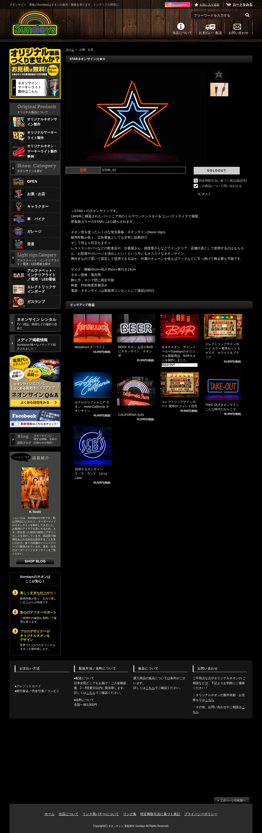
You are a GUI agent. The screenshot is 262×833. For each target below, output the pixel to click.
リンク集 (129, 814)
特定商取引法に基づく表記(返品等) (223, 180)
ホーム (70, 49)
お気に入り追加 (209, 4)
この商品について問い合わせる (220, 186)
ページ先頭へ (231, 800)
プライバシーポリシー (200, 814)
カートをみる (243, 4)
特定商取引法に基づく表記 (160, 814)
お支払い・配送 (210, 32)
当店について (182, 32)
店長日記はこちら (35, 561)
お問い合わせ (238, 32)
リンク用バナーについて (100, 814)
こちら (90, 693)
